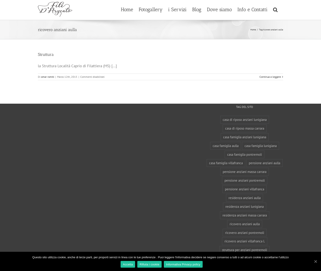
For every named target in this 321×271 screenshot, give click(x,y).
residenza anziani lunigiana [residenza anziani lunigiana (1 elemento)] (244, 206)
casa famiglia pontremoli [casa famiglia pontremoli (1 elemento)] (244, 154)
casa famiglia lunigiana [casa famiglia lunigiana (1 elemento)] (261, 145)
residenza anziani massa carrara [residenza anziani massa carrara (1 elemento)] (244, 215)
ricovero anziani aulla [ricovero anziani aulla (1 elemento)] (245, 224)
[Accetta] (315, 261)
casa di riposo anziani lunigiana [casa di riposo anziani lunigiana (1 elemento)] (245, 119)
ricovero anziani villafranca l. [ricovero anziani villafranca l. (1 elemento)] (244, 241)
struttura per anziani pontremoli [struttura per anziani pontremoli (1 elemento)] (244, 250)
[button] (275, 9)
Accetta (128, 264)
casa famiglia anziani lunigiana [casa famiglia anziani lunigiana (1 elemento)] (244, 137)
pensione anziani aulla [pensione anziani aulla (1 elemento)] (264, 163)
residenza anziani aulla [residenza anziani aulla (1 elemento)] (244, 197)
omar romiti (47, 76)
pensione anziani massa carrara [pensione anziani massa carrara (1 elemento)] (244, 171)
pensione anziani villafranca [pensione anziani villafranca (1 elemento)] (244, 189)
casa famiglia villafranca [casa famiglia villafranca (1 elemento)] (226, 163)
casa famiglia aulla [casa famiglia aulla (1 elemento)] (226, 145)
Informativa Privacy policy (183, 264)
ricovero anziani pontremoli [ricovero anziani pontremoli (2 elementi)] (244, 232)
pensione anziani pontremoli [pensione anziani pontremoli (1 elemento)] (244, 180)
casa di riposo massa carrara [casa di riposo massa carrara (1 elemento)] (244, 128)
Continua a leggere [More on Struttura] (270, 76)
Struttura (46, 54)
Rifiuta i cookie (149, 264)
